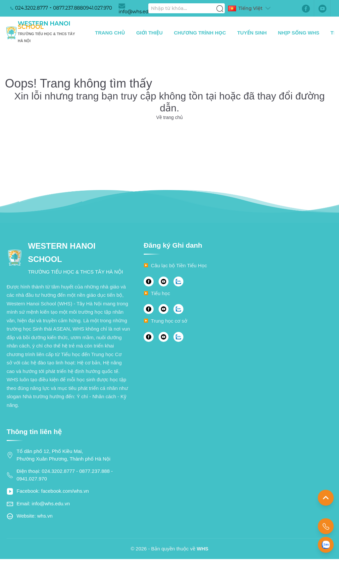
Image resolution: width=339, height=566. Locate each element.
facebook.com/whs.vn (65, 491)
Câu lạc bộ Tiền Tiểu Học (179, 265)
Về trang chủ (169, 117)
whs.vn (45, 516)
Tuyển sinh (251, 32)
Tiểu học (160, 293)
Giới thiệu (149, 32)
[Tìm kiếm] (220, 5)
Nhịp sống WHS (298, 32)
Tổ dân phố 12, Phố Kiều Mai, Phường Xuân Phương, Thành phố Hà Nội (63, 455)
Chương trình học (200, 32)
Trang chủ (110, 32)
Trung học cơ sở (169, 321)
